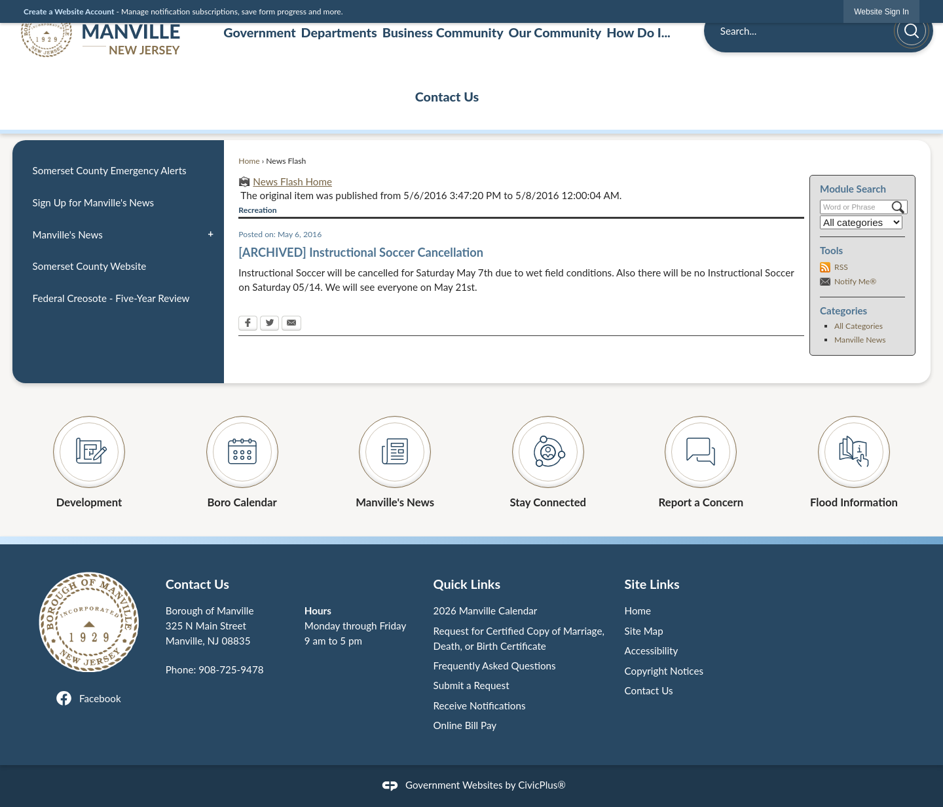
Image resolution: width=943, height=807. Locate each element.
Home (248, 161)
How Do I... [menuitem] (638, 32)
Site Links (652, 583)
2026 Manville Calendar (486, 610)
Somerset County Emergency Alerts (110, 170)
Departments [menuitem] (339, 32)
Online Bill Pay (465, 725)
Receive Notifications (480, 705)
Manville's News (68, 234)
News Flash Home (292, 181)
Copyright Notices (664, 671)
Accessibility (651, 650)
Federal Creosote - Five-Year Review (111, 298)
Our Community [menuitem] (555, 32)
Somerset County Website (90, 266)
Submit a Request (471, 685)
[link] (881, 11)
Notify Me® (855, 281)
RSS (841, 267)
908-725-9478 (230, 669)
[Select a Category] (861, 222)
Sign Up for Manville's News (94, 202)
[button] (911, 30)
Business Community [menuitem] (443, 32)
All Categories (858, 326)
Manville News (859, 340)
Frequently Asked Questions (495, 665)
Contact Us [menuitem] (447, 96)
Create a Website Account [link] (69, 11)
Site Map (644, 631)
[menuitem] (117, 171)
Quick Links (467, 583)
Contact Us (649, 690)
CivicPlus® (542, 785)
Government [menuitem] (259, 32)
